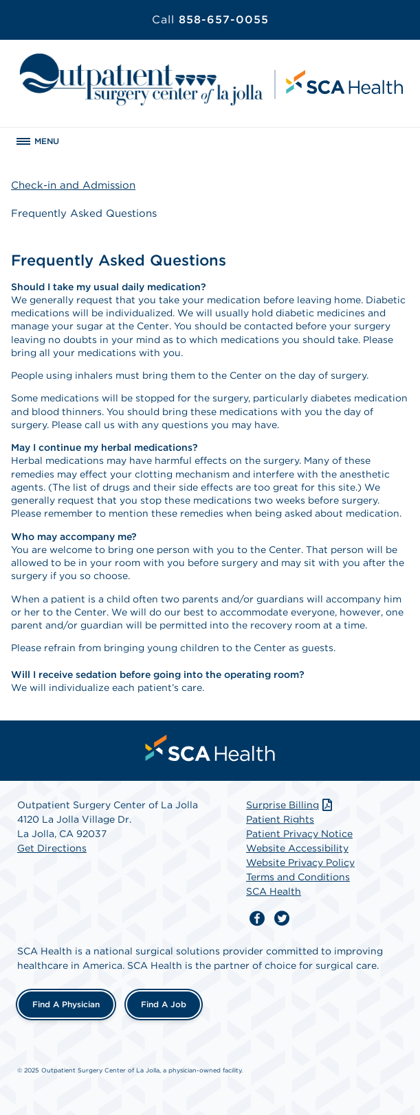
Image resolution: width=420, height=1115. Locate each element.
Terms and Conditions (298, 876)
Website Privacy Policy (300, 862)
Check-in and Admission (73, 185)
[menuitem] (210, 747)
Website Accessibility (297, 848)
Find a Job (163, 1004)
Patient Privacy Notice (299, 833)
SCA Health (273, 891)
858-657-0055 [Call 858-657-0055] (210, 19)
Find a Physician (66, 1004)
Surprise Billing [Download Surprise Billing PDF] (290, 804)
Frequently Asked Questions (84, 213)
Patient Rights (280, 819)
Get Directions (52, 848)
